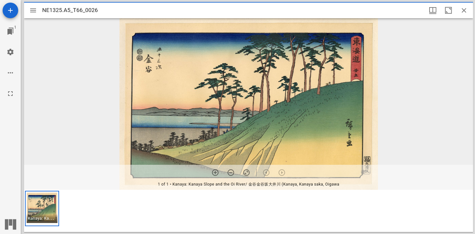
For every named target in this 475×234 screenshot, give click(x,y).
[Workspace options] (10, 73)
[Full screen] (10, 93)
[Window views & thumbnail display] (433, 10)
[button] (42, 208)
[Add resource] (10, 10)
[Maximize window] (448, 10)
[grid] (248, 211)
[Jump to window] (10, 31)
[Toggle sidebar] (33, 10)
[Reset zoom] (246, 172)
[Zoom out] (231, 172)
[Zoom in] (215, 172)
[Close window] (464, 10)
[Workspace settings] (10, 52)
